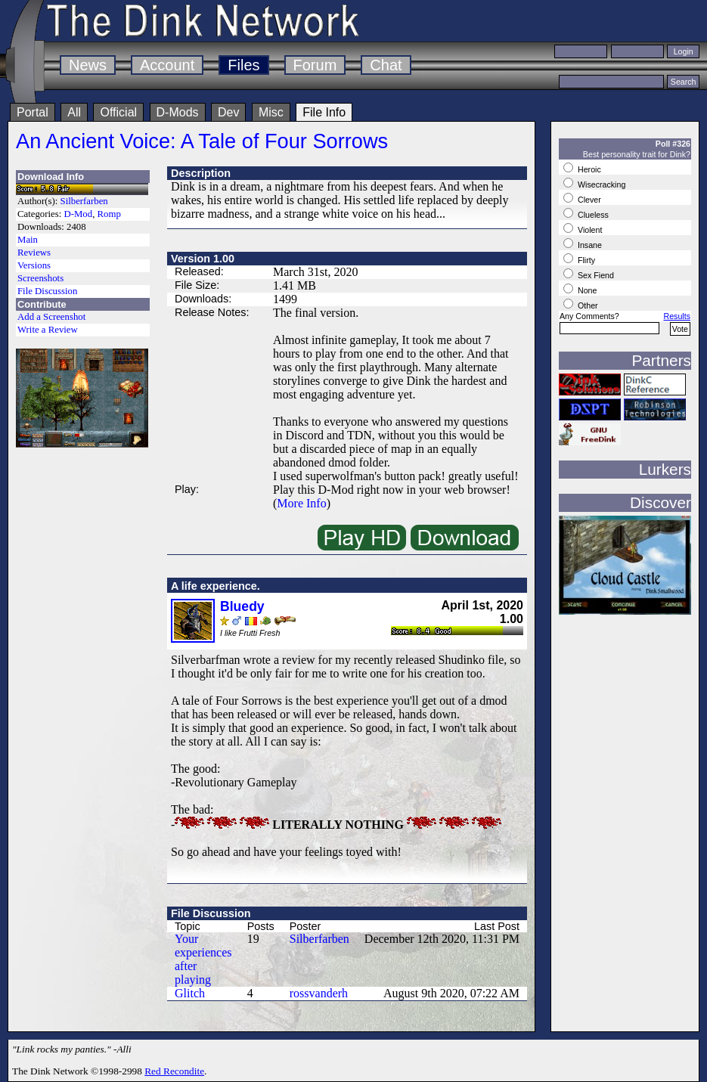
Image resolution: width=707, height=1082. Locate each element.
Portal (32, 112)
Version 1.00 (202, 259)
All (74, 112)
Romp (109, 214)
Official (118, 112)
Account (167, 65)
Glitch (190, 993)
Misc (271, 112)
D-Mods (178, 112)
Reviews (34, 252)
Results (676, 316)
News (88, 65)
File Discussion (47, 291)
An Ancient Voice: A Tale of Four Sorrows (202, 141)
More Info (301, 503)
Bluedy (242, 606)
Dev (228, 112)
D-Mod (78, 214)
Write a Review (47, 329)
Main (27, 239)
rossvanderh (319, 993)
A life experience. (215, 586)
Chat (386, 65)
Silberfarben (84, 201)
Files (243, 65)
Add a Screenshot (51, 317)
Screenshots (40, 278)
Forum (315, 65)
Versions (34, 265)
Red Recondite (174, 1071)
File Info (324, 112)
